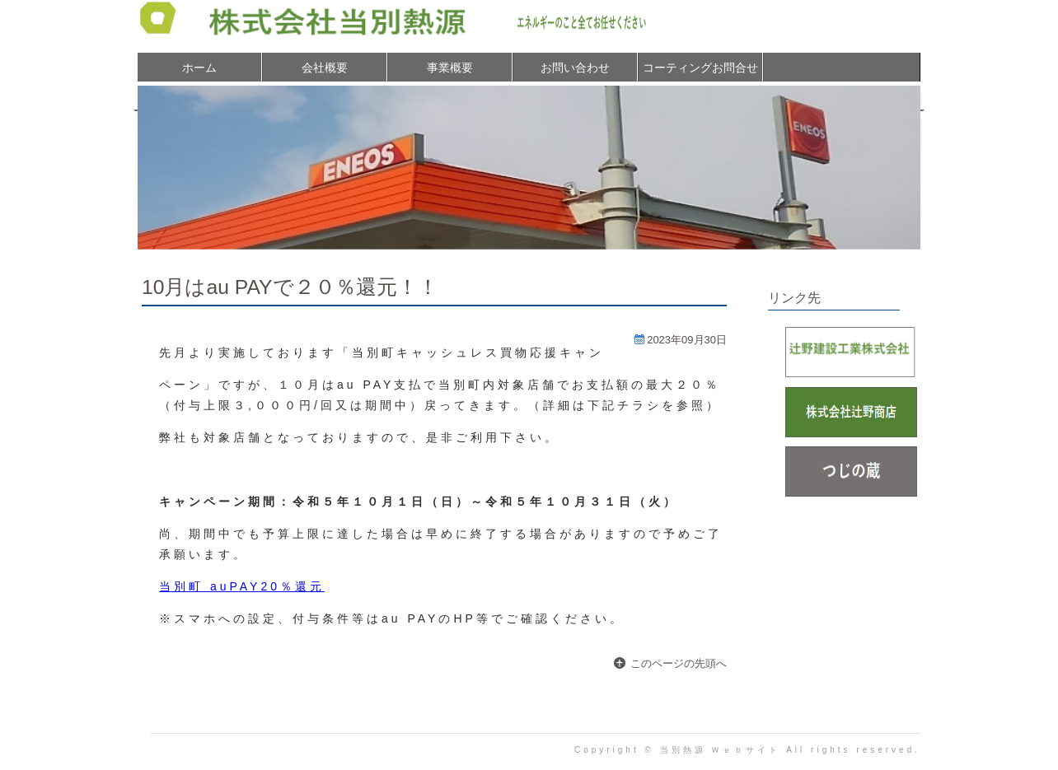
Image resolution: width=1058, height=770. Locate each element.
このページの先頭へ (678, 663)
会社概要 (325, 67)
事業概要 (450, 67)
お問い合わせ (575, 67)
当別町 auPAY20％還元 (242, 586)
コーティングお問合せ (700, 67)
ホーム (199, 67)
